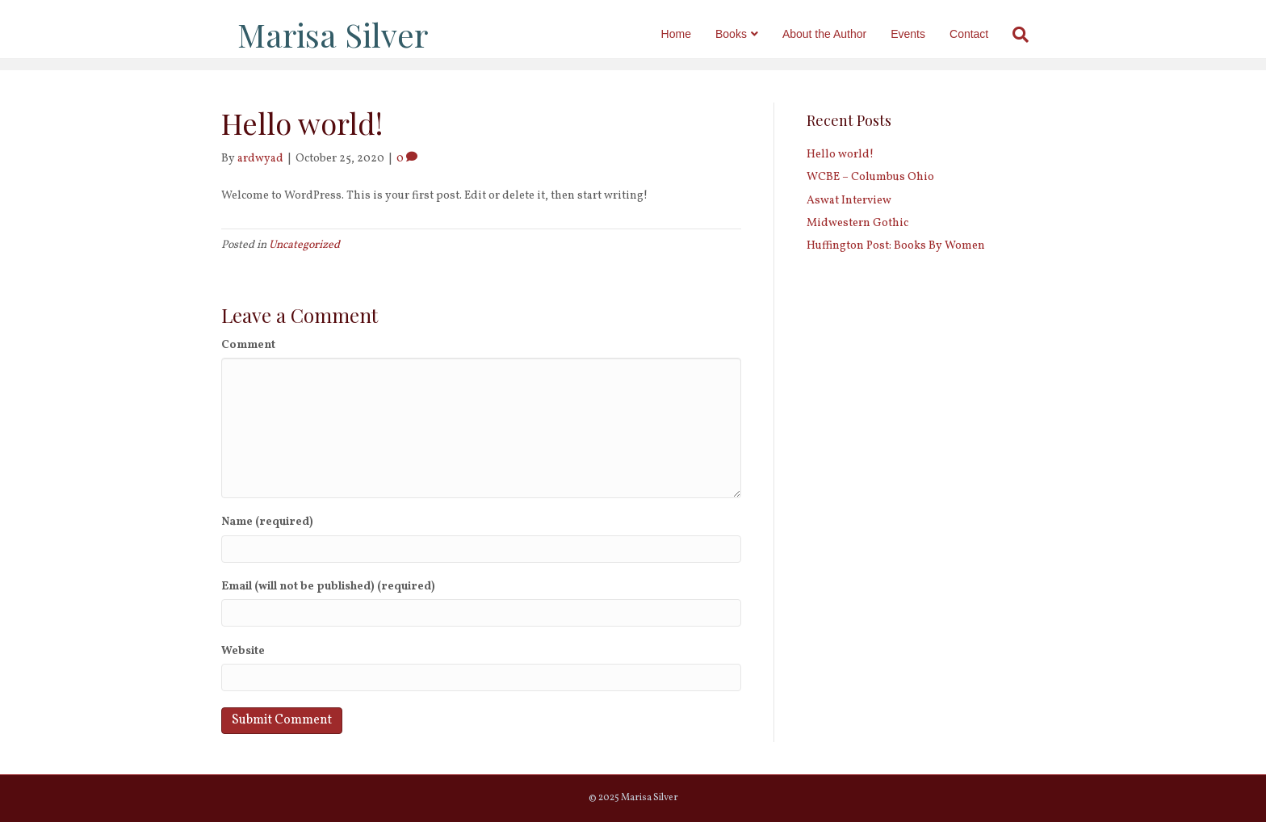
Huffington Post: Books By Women (896, 246)
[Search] (1031, 34)
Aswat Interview (849, 200)
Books (747, 33)
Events (924, 33)
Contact (985, 33)
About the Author (840, 33)
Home (691, 33)
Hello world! (840, 154)
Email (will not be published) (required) (328, 586)
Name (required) (267, 522)
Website (243, 651)
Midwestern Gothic (857, 223)
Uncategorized (304, 245)
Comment (248, 345)
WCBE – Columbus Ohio (870, 177)
